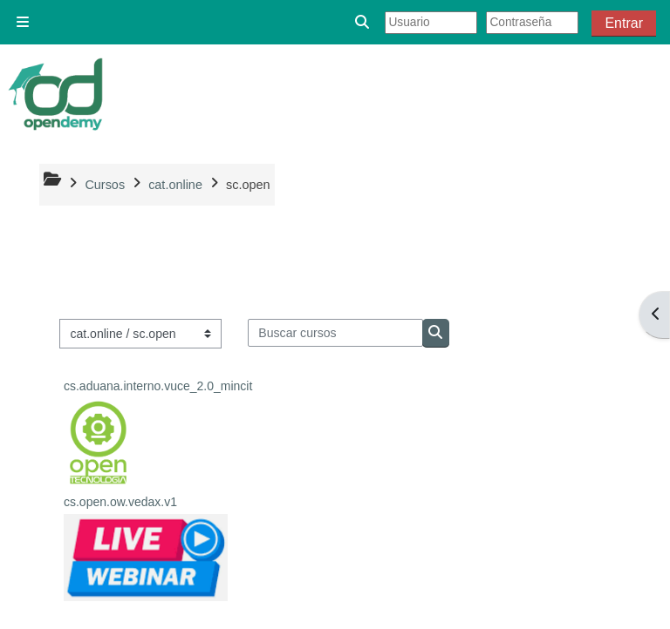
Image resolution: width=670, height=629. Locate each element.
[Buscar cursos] (335, 333)
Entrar (624, 23)
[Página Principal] (56, 94)
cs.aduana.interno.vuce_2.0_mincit (158, 386)
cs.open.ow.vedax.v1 (120, 502)
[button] (363, 22)
